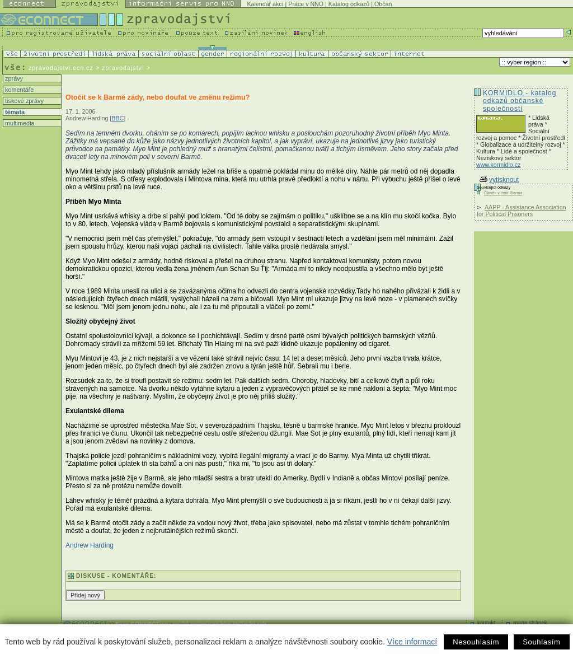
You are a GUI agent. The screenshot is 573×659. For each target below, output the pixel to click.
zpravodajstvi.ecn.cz (61, 67)
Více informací (412, 641)
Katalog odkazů (348, 4)
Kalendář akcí (265, 4)
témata (14, 112)
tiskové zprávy (23, 100)
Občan (383, 4)
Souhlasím (541, 642)
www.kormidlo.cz (498, 164)
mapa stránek (530, 623)
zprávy (13, 78)
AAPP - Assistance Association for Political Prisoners (521, 210)
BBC (117, 118)
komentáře (18, 89)
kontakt (486, 623)
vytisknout (499, 180)
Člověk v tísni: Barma (503, 192)
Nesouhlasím (476, 642)
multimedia (19, 123)
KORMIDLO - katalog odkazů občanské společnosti (519, 101)
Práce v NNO (305, 4)
